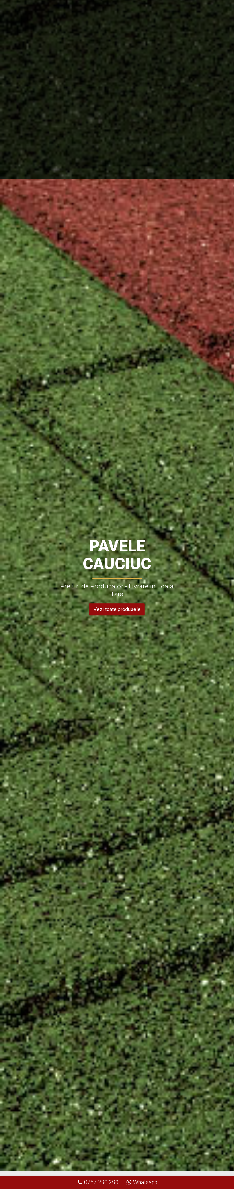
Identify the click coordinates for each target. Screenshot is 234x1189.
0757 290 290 (97, 1182)
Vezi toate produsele (117, 609)
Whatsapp (141, 1182)
